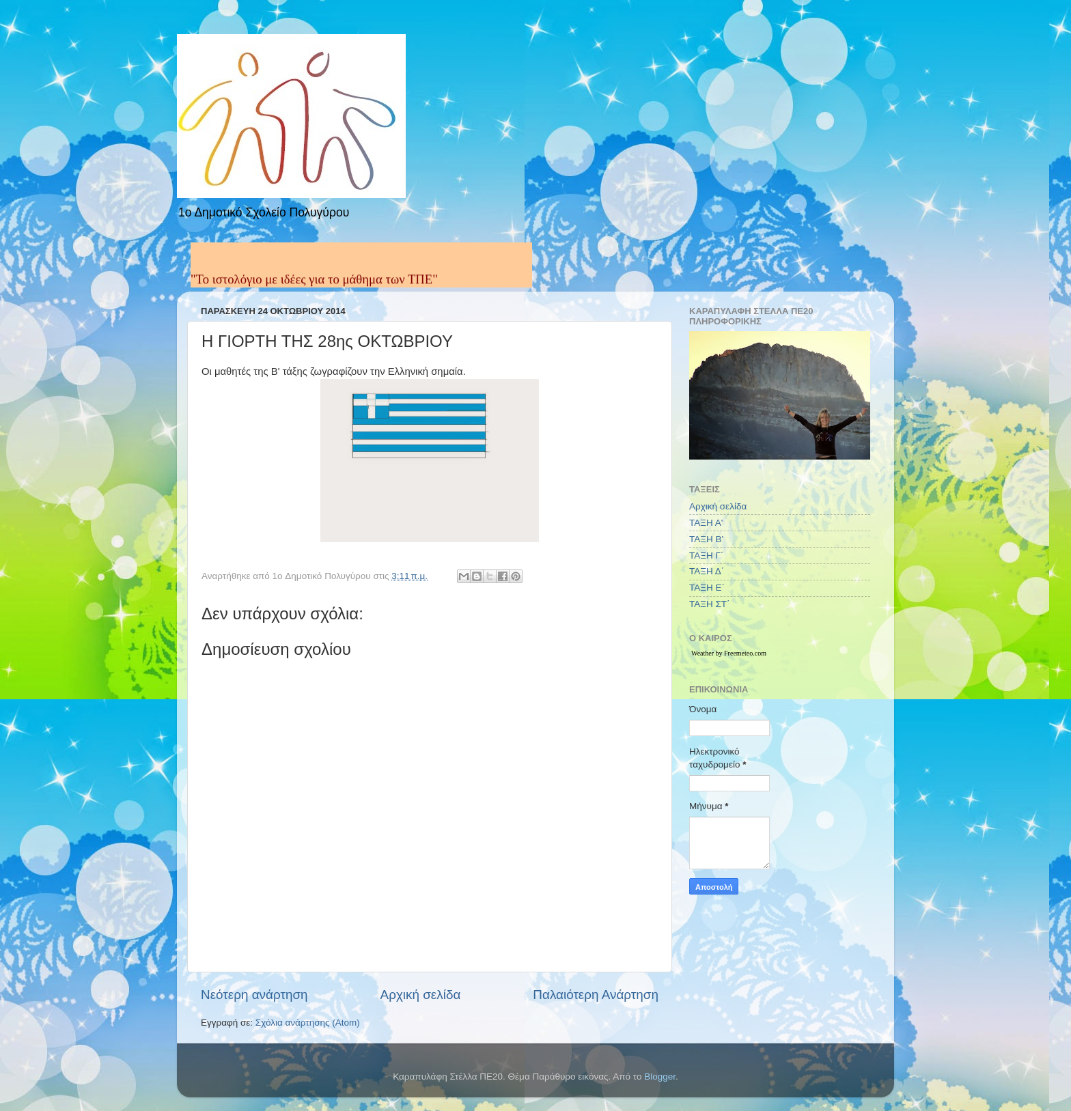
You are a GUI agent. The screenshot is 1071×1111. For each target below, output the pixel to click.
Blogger (660, 1076)
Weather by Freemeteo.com (728, 653)
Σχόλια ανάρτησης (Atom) (307, 1022)
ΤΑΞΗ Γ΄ (706, 555)
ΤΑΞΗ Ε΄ (707, 587)
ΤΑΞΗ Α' (706, 523)
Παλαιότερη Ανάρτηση (595, 994)
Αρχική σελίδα (420, 994)
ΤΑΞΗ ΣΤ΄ (709, 604)
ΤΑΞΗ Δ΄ (706, 571)
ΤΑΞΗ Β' (706, 539)
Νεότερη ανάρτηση (254, 994)
